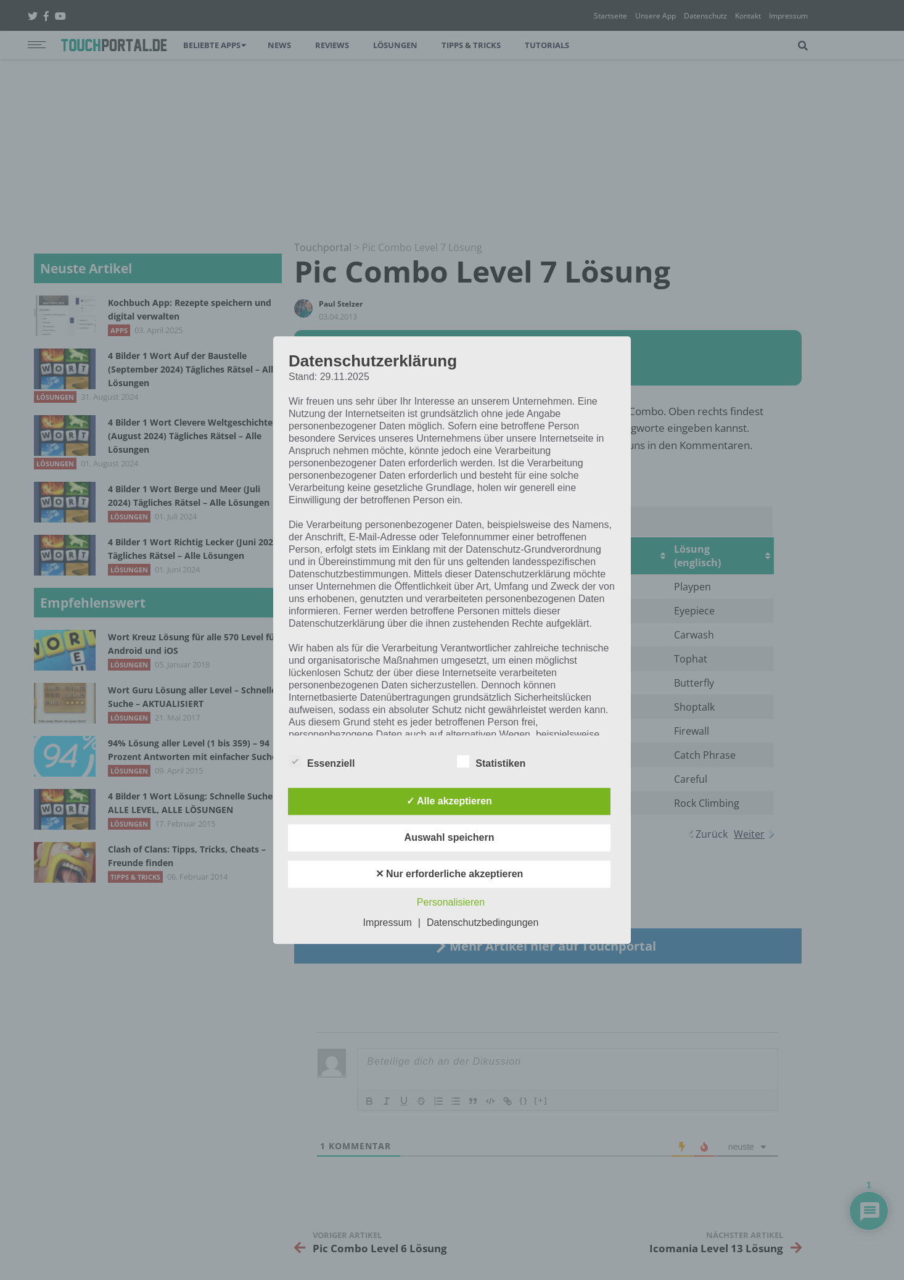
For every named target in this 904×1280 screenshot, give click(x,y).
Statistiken (491, 761)
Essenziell (322, 761)
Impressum (387, 922)
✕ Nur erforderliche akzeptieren (450, 874)
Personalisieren (451, 902)
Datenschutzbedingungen (482, 922)
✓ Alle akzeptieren (449, 801)
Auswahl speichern (450, 837)
